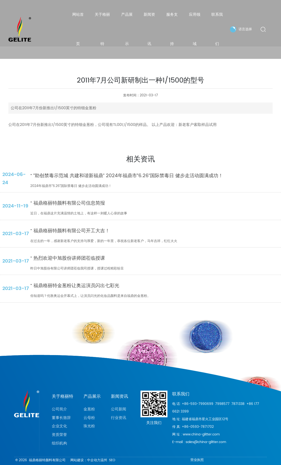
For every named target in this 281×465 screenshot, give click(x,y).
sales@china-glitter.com (206, 442)
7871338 (238, 404)
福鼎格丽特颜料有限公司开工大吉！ (70, 231)
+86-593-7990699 (197, 404)
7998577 (222, 404)
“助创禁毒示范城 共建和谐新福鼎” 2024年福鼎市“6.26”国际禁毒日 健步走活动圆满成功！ (126, 176)
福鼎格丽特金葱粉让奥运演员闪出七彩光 (74, 286)
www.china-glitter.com (201, 434)
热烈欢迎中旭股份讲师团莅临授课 (67, 258)
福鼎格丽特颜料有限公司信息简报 (67, 203)
